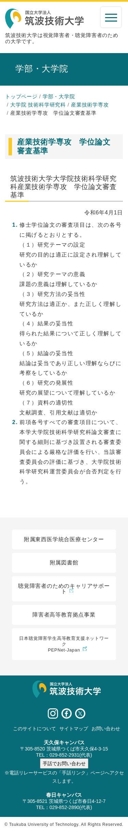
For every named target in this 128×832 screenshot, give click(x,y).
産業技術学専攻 (90, 105)
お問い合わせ (105, 728)
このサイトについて (34, 728)
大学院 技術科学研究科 (38, 105)
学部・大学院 (59, 96)
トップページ (21, 96)
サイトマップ (73, 728)
